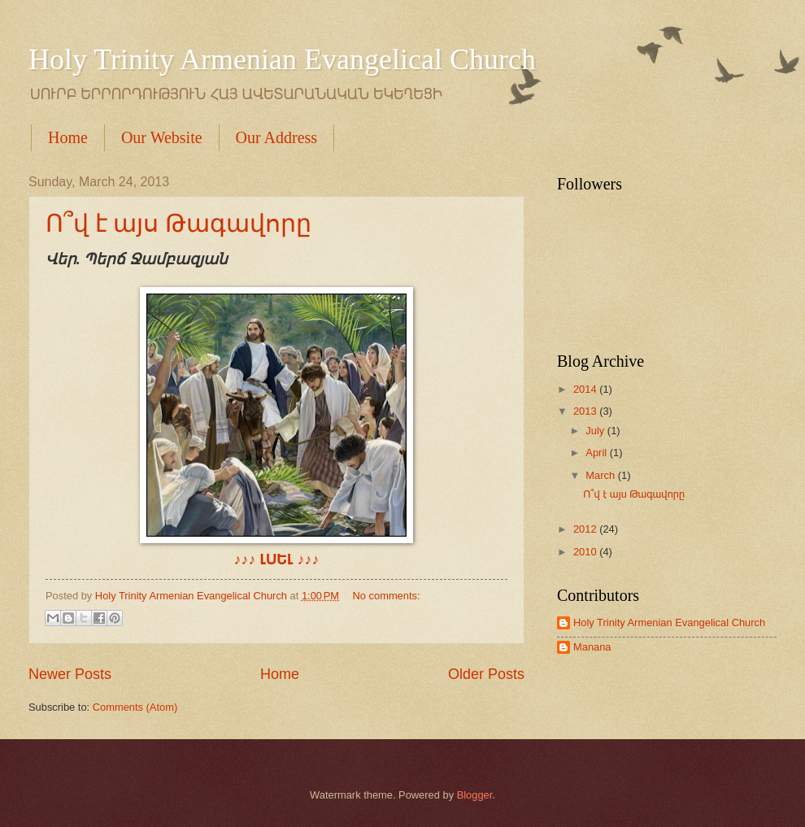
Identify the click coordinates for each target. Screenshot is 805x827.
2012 (586, 529)
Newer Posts (69, 674)
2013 (586, 411)
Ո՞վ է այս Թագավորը (178, 223)
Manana (592, 647)
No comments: (386, 596)
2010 (586, 552)
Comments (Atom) (135, 707)
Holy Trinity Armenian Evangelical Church (282, 59)
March (601, 475)
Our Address (277, 137)
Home (68, 137)
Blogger (475, 795)
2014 (586, 389)
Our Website (161, 137)
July (596, 430)
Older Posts (486, 674)
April (597, 452)
